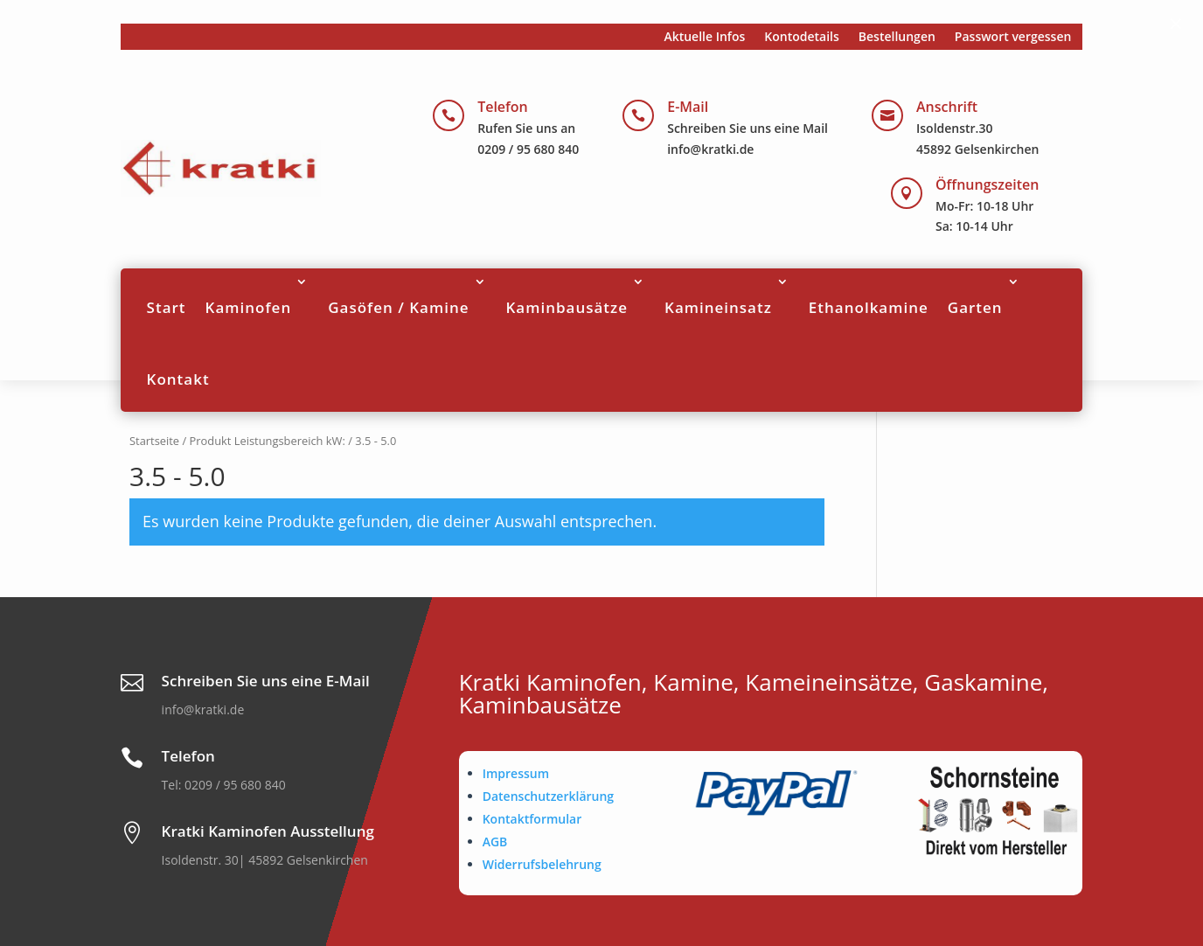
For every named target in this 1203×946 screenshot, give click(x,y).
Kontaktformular (532, 818)
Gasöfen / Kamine (398, 307)
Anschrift (946, 106)
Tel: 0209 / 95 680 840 (224, 784)
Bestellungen (897, 38)
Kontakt (178, 379)
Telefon (502, 106)
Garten (975, 307)
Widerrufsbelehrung (542, 864)
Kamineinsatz (718, 307)
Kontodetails (801, 38)
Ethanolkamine (868, 307)
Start (166, 307)
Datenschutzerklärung (548, 796)
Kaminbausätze (567, 307)
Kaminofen (248, 307)
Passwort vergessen (1013, 38)
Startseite (154, 441)
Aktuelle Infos (704, 38)
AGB (495, 841)
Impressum (516, 773)
